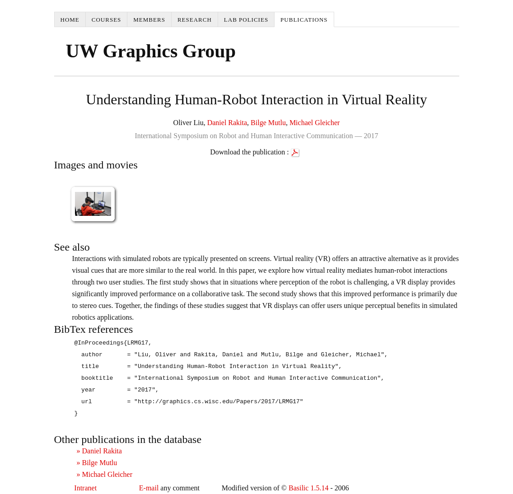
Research (194, 19)
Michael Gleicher (314, 122)
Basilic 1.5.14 (308, 488)
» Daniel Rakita (99, 451)
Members (149, 19)
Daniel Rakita (227, 122)
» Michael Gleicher (105, 474)
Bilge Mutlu (268, 122)
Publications (303, 19)
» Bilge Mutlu (97, 462)
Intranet (85, 488)
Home (70, 19)
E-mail (149, 488)
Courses (106, 19)
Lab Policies (246, 19)
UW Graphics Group (151, 51)
